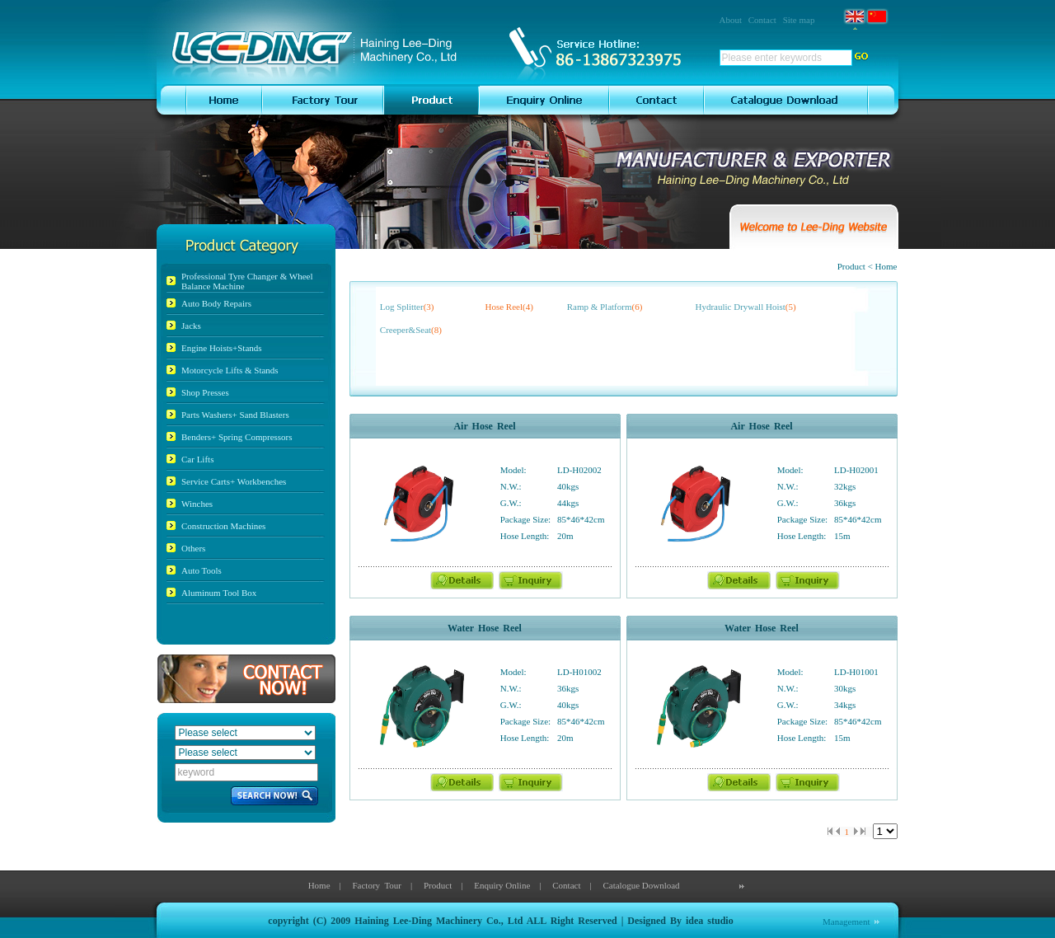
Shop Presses (205, 392)
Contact (762, 20)
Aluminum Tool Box (218, 593)
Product (438, 885)
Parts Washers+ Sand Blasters (235, 415)
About (731, 20)
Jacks (191, 326)
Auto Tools (201, 570)
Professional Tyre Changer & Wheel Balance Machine (247, 281)
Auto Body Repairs (216, 303)
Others (193, 548)
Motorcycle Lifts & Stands (230, 370)
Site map (799, 20)
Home (319, 885)
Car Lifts (197, 459)
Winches (197, 504)
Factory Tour (376, 885)
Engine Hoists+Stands (221, 348)
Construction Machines (223, 526)
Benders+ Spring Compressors (237, 437)
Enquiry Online (502, 885)
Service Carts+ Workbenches (233, 481)
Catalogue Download (641, 885)
